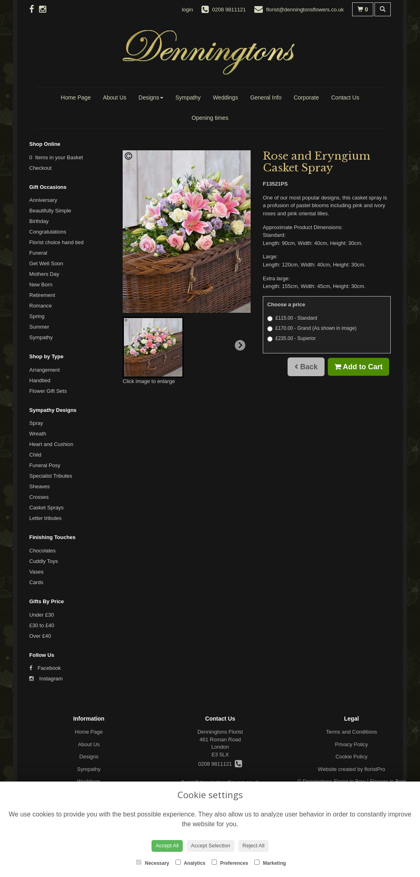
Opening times (210, 118)
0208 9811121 (220, 764)
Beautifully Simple (50, 211)
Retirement (42, 295)
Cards (36, 582)
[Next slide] (240, 345)
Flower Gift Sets (48, 391)
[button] (153, 347)
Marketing (270, 863)
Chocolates (42, 551)
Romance (40, 306)
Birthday (39, 221)
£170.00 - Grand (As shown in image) (311, 328)
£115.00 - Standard (292, 318)
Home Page (76, 97)
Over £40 (40, 636)
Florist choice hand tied (56, 242)
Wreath (37, 434)
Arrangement (44, 370)
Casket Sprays (46, 508)
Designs (151, 97)
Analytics (190, 863)
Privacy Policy (351, 744)
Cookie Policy (352, 757)
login (187, 9)
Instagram (46, 679)
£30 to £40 (41, 625)
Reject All (253, 845)
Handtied (39, 380)
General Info (265, 97)
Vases (36, 572)
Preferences (230, 863)
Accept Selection (210, 845)
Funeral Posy (45, 465)
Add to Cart (358, 367)
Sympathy (188, 97)
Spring (37, 316)
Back (306, 367)
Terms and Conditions (351, 732)
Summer (39, 327)
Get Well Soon (46, 263)
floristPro (374, 769)
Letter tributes (45, 518)
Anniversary (43, 200)
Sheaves (39, 486)
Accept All (167, 845)
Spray (36, 423)
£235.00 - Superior (291, 339)
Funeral (38, 253)
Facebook (45, 668)
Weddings (225, 97)
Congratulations (47, 232)
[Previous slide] (133, 345)
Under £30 (41, 615)
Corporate (306, 97)
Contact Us (345, 97)
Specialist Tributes (50, 476)
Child (35, 455)
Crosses (39, 497)
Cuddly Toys (43, 561)
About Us (114, 97)
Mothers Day (44, 274)
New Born (40, 285)
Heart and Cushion (51, 444)
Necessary (152, 863)
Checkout (40, 168)
